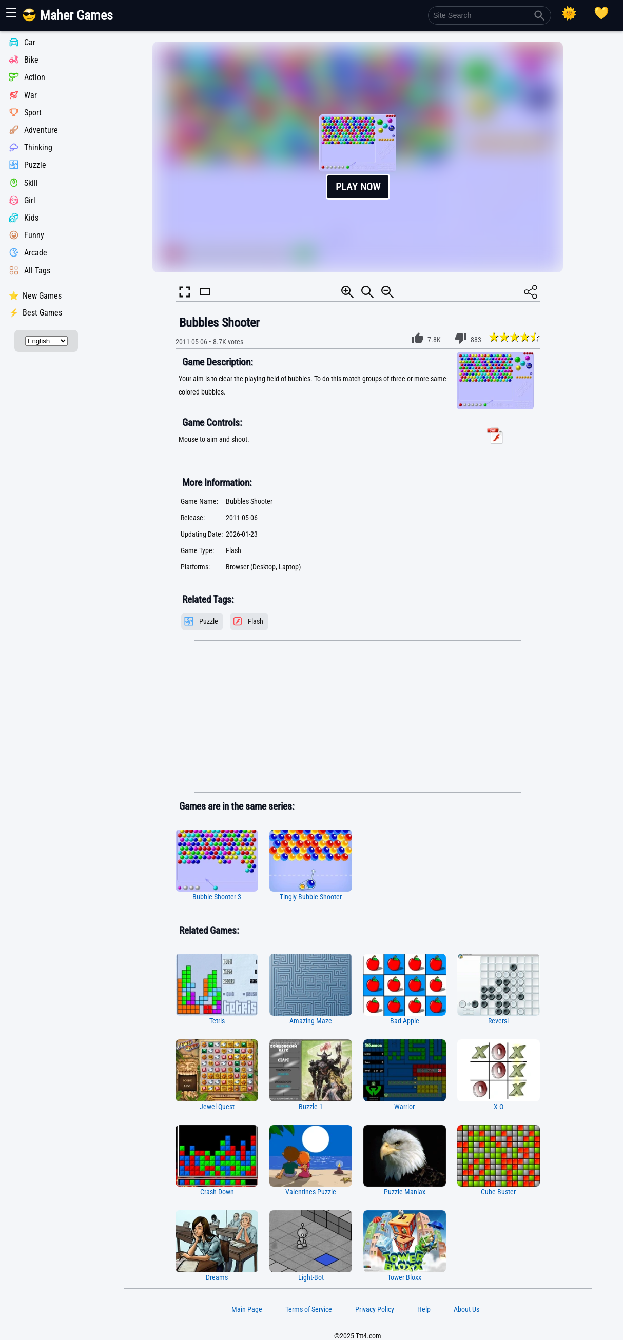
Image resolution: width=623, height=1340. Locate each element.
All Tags (37, 270)
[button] (357, 157)
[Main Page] (74, 19)
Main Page (246, 1309)
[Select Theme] (569, 13)
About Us (466, 1309)
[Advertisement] (358, 717)
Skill (31, 183)
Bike (31, 60)
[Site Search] (489, 15)
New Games (42, 296)
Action (34, 78)
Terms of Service (308, 1309)
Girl (29, 200)
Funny (34, 235)
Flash (255, 621)
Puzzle (35, 165)
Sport (33, 112)
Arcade (35, 253)
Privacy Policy (374, 1309)
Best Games (42, 313)
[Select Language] (46, 341)
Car (29, 42)
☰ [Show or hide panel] (11, 13)
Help (424, 1309)
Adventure (41, 130)
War (30, 95)
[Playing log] (601, 13)
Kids (31, 218)
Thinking (38, 147)
